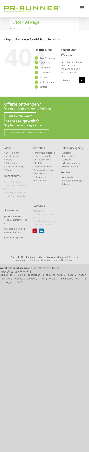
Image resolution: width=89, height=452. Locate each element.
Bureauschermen (42, 159)
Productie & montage (72, 180)
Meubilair (38, 163)
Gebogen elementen (44, 170)
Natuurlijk (44, 62)
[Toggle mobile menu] (82, 7)
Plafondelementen (43, 166)
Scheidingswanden (43, 156)
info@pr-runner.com (17, 192)
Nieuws (43, 77)
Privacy (65, 184)
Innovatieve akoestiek (44, 152)
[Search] (82, 80)
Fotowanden (40, 180)
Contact (43, 86)
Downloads (44, 72)
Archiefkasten (40, 173)
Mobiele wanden (70, 166)
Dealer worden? (47, 82)
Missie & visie (12, 156)
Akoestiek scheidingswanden (71, 161)
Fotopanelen (40, 177)
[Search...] (70, 80)
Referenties (11, 163)
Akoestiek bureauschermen (70, 154)
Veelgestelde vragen (15, 166)
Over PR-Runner (47, 58)
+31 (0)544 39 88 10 (16, 195)
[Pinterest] (35, 231)
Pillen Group (67, 260)
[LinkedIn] (41, 231)
